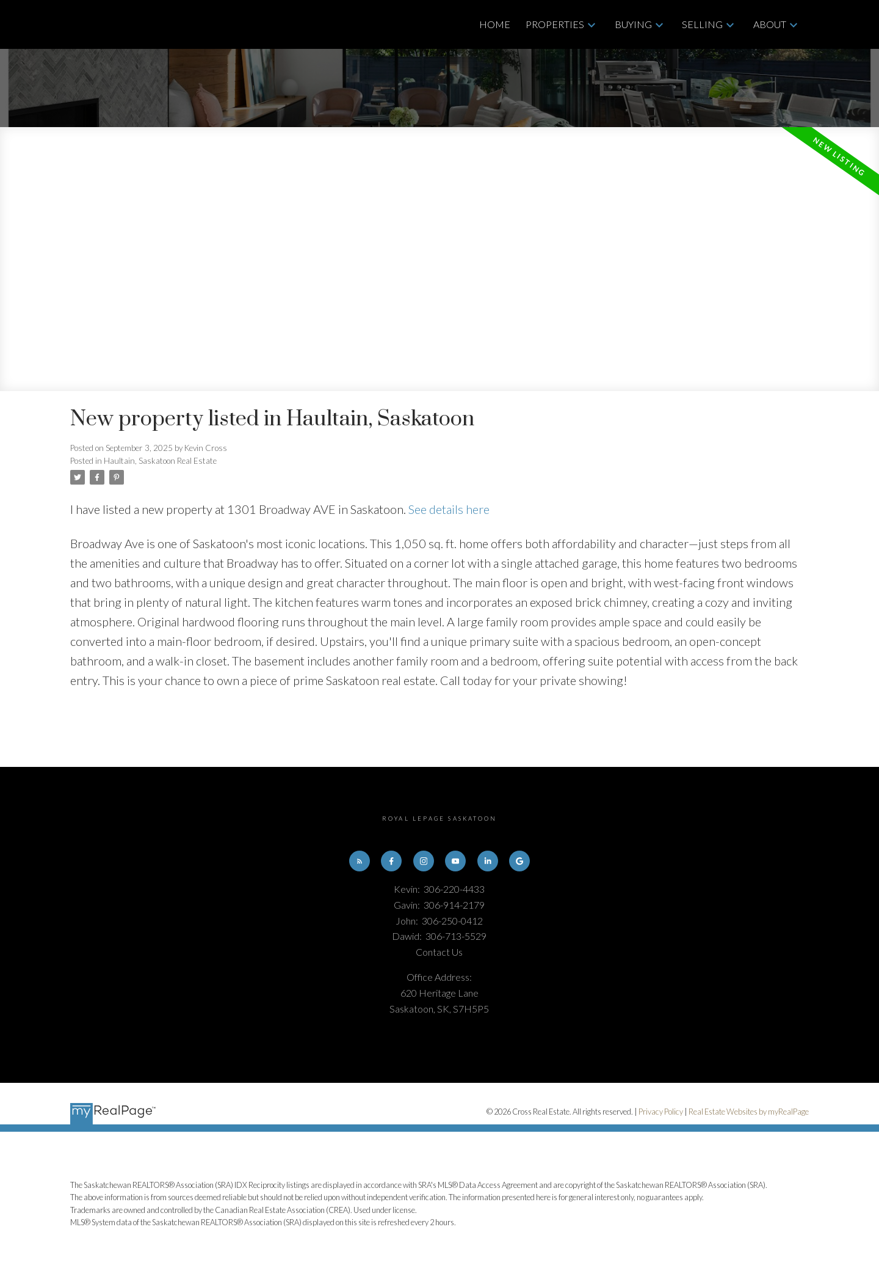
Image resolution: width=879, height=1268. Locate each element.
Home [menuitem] (494, 24)
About (769, 24)
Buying (633, 24)
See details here (449, 509)
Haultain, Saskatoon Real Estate (160, 461)
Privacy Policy (660, 1111)
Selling (702, 24)
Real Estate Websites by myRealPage (749, 1111)
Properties (555, 24)
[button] (359, 861)
